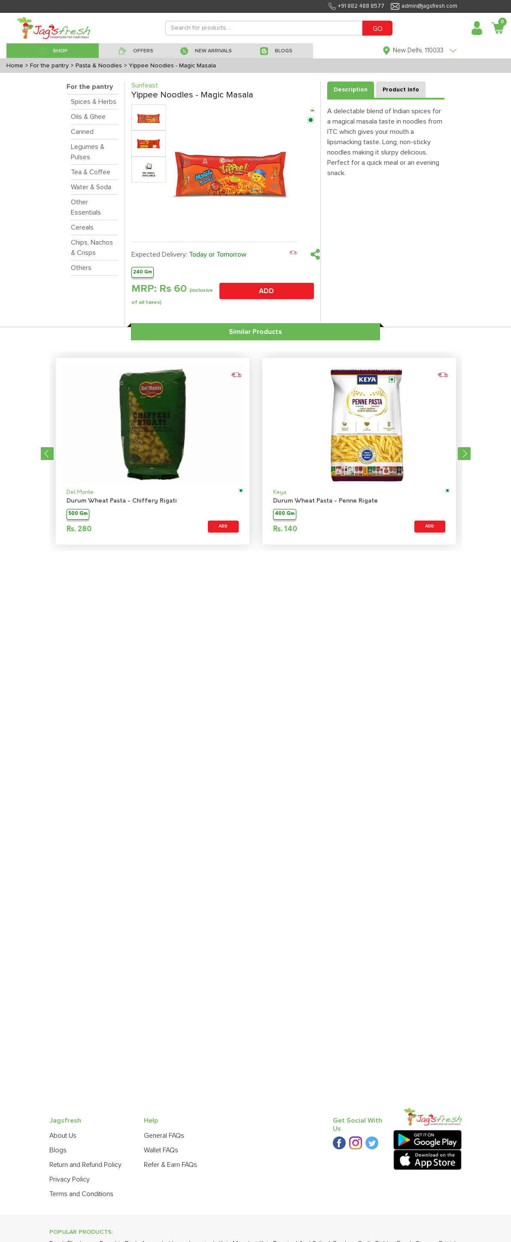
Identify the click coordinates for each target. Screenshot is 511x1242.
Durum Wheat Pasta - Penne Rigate (325, 501)
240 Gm (142, 272)
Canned (82, 131)
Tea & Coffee (90, 172)
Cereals (82, 227)
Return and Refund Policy (85, 1164)
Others (81, 267)
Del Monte (80, 492)
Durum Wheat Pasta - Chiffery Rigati (122, 501)
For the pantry (90, 86)
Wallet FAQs (161, 1150)
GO (378, 28)
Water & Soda (91, 187)
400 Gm (285, 514)
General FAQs (164, 1135)
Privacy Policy (69, 1179)
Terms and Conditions (81, 1194)
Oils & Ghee (88, 116)
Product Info (401, 90)
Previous (47, 453)
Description (351, 90)
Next (464, 453)
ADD (266, 291)
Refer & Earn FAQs (170, 1164)
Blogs (58, 1150)
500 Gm (78, 514)
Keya (279, 492)
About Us (62, 1135)
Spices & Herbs (93, 101)
